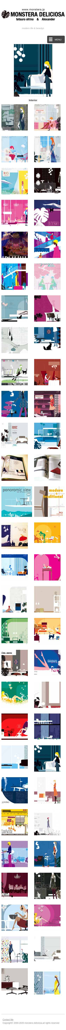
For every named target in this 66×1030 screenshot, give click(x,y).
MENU (58, 39)
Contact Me (8, 1019)
